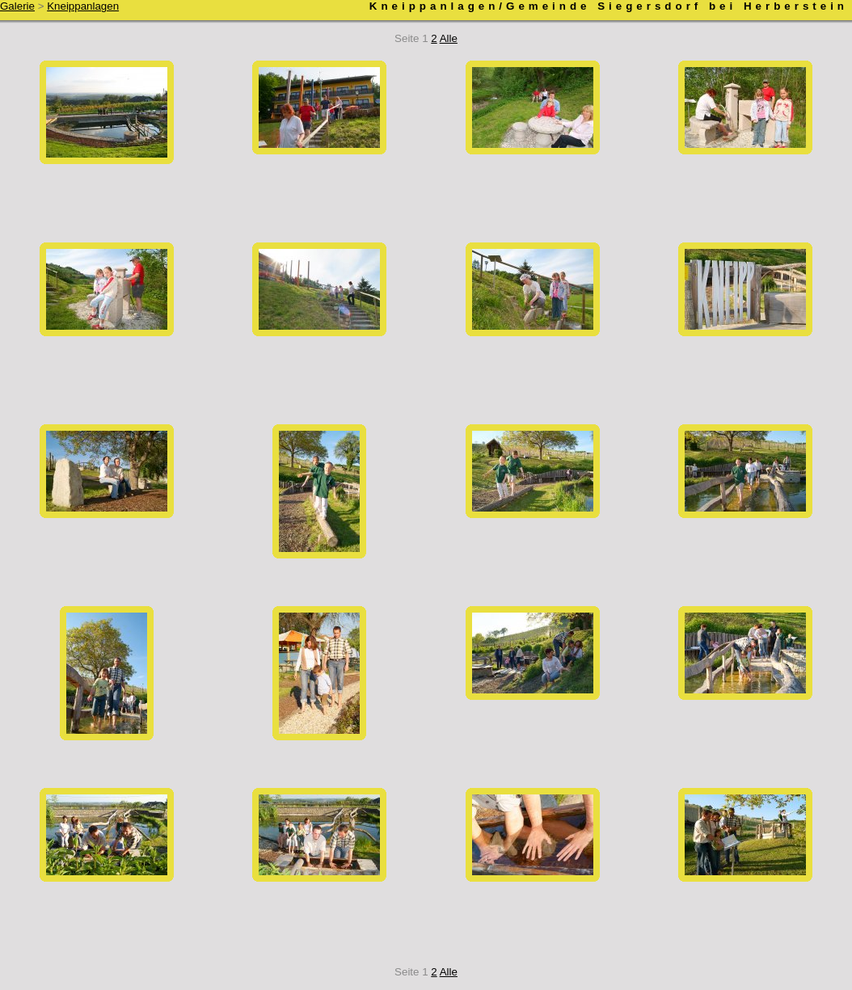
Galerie (17, 6)
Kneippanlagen (83, 6)
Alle (449, 38)
